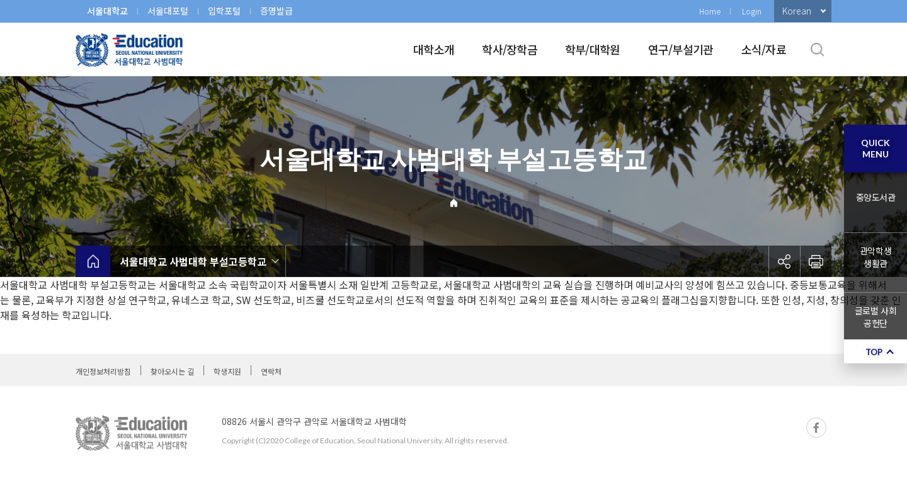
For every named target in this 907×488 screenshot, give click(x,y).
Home (710, 11)
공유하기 (784, 261)
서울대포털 (167, 10)
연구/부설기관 (681, 49)
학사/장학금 (509, 49)
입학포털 (224, 10)
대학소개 (433, 49)
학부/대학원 (592, 49)
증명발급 (276, 10)
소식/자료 (763, 49)
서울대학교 (107, 10)
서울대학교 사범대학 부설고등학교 (193, 261)
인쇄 (815, 261)
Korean (796, 10)
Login (752, 11)
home (93, 261)
